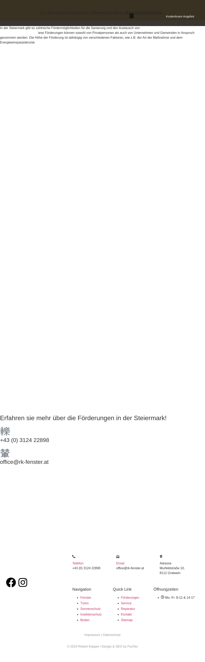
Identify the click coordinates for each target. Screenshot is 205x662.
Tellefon (77, 563)
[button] (132, 16)
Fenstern (147, 28)
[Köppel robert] (102, 500)
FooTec (133, 646)
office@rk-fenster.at (24, 462)
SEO (119, 646)
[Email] (117, 556)
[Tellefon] (73, 556)
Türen (158, 28)
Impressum (92, 635)
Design (107, 646)
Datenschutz (112, 635)
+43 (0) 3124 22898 (24, 440)
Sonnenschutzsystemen (17, 32)
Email (120, 563)
